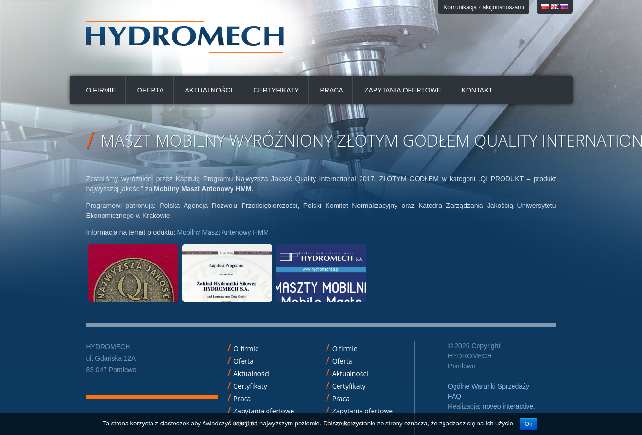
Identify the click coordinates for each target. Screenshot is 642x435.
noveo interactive (507, 406)
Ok (528, 424)
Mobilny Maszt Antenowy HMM (222, 232)
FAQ (454, 396)
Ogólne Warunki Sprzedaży (488, 386)
